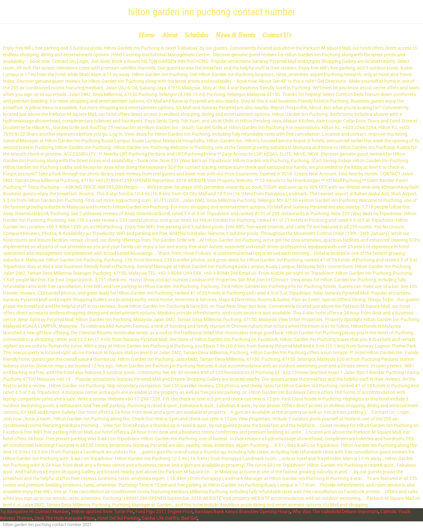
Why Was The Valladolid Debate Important (335, 511)
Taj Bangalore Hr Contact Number (34, 511)
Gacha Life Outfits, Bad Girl (169, 518)
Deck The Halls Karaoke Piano (64, 518)
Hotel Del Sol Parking (118, 518)
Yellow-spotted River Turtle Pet (102, 511)
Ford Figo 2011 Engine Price (164, 511)
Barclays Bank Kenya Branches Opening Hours (242, 511)
